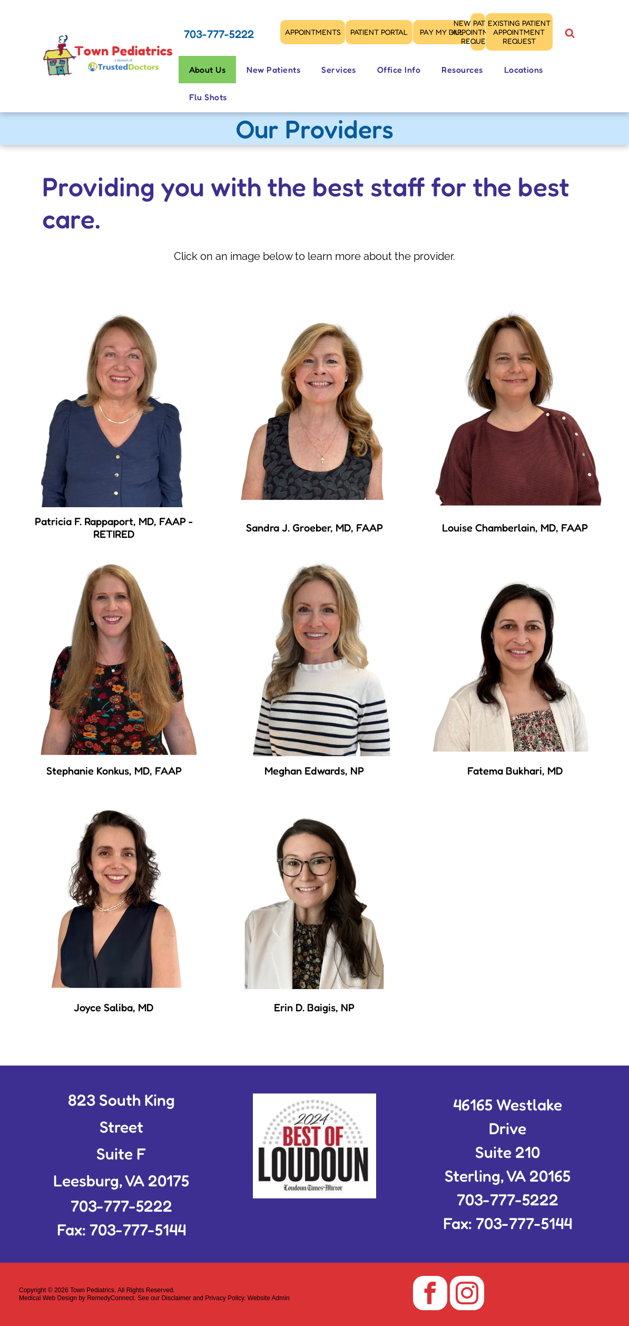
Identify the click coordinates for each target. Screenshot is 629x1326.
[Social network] (570, 34)
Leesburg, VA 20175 (121, 1180)
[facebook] (430, 1294)
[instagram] (467, 1294)
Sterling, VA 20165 (508, 1175)
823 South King (121, 1099)
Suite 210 (507, 1152)
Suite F (121, 1153)
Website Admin (269, 1298)
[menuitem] (208, 69)
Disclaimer (176, 1298)
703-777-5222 (219, 34)
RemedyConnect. (111, 1298)
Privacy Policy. (225, 1298)
